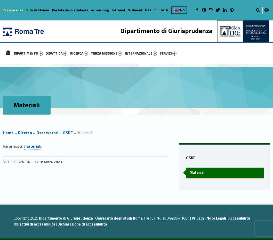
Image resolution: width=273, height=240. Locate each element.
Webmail (135, 10)
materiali (32, 146)
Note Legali (216, 218)
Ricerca (25, 133)
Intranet (118, 10)
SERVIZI (168, 53)
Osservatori (47, 133)
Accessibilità (239, 218)
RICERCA (79, 53)
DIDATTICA (56, 53)
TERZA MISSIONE (106, 53)
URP (148, 10)
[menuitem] (8, 53)
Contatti (161, 10)
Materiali (197, 172)
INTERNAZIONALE (141, 53)
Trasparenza (13, 10)
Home (8, 53)
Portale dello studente (70, 10)
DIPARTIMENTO (28, 53)
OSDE (68, 133)
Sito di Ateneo (37, 10)
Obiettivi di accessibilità (34, 224)
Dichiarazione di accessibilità (82, 224)
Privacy (198, 218)
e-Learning (100, 10)
